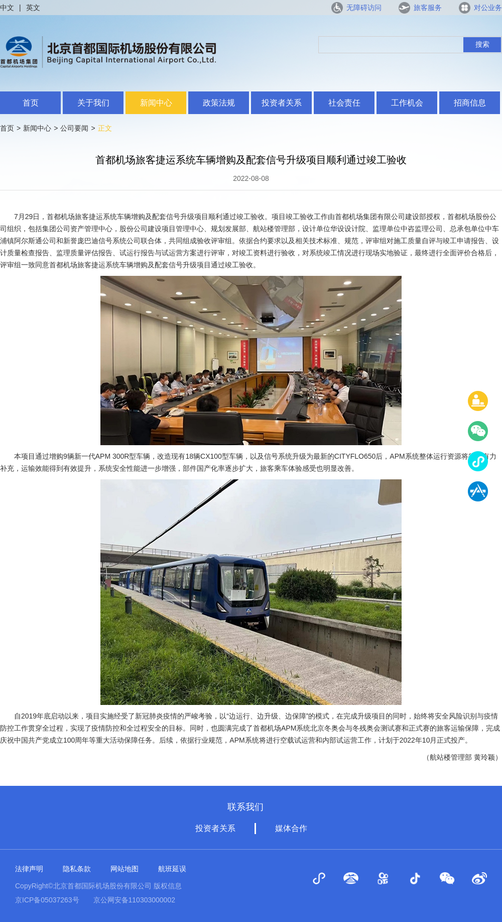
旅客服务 (428, 8)
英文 (33, 8)
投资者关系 (282, 102)
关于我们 (93, 102)
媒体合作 (291, 828)
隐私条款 (77, 869)
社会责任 (344, 102)
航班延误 (172, 869)
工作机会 (407, 102)
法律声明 (29, 869)
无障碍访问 (364, 8)
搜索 (482, 44)
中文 (7, 8)
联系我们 (245, 807)
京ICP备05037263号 (47, 900)
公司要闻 (74, 128)
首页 (31, 102)
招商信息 (470, 102)
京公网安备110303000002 (134, 900)
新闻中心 (156, 102)
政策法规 (219, 102)
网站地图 (124, 869)
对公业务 (488, 8)
